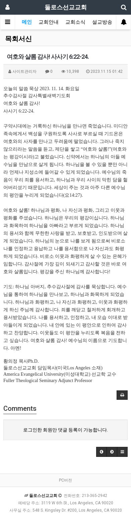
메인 (27, 22)
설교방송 (102, 22)
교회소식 (75, 22)
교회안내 (49, 22)
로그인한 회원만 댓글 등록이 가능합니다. (65, 429)
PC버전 (65, 480)
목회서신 (18, 39)
